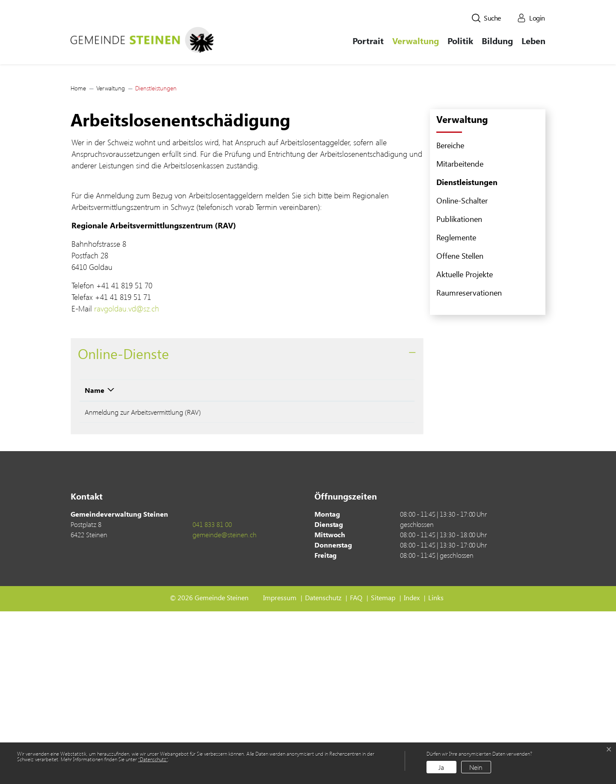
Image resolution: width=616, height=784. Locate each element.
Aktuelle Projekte (464, 443)
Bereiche (450, 314)
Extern (381, 582)
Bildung (497, 40)
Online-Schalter (462, 370)
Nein (476, 767)
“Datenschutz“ (153, 759)
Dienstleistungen (467, 353)
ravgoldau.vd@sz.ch (131, 478)
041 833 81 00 (212, 696)
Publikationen (459, 388)
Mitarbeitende (459, 333)
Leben (533, 40)
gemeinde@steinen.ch (224, 707)
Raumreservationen (469, 462)
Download (339, 559)
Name (94, 559)
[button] (486, 18)
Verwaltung (415, 40)
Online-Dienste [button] (123, 523)
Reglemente (456, 406)
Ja (441, 767)
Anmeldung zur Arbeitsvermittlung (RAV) (143, 581)
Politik (460, 40)
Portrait (368, 40)
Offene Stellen (459, 425)
